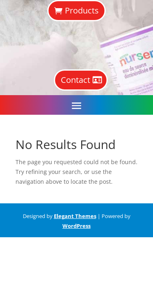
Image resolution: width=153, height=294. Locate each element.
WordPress (76, 225)
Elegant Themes (75, 216)
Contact (75, 79)
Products (82, 10)
